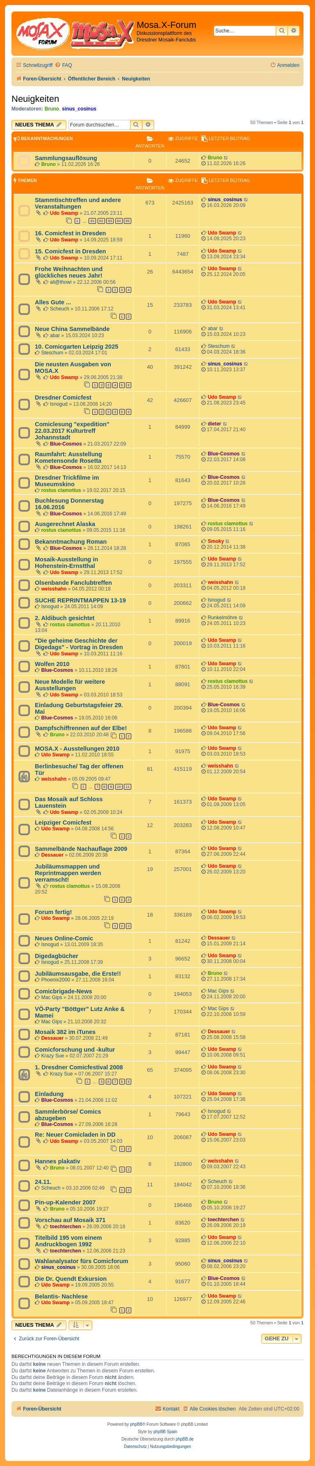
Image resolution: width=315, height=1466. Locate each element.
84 (119, 221)
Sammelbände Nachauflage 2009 (81, 849)
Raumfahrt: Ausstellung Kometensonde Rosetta (68, 457)
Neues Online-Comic (64, 938)
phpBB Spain (165, 1431)
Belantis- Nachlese (61, 1296)
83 (110, 221)
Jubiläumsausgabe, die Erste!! (78, 973)
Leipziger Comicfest (63, 822)
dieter (214, 424)
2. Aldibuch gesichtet (64, 618)
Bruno (52, 109)
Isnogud (59, 404)
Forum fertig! (53, 912)
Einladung (49, 1094)
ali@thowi (61, 282)
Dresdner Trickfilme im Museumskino (67, 480)
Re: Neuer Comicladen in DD (75, 1134)
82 (101, 221)
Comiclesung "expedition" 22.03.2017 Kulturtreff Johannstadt (72, 431)
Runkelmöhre (222, 617)
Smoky (216, 541)
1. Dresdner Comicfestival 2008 (79, 1067)
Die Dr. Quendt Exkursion (71, 1278)
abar (55, 335)
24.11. (43, 1182)
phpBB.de (185, 1439)
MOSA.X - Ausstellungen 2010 (77, 748)
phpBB (136, 1424)
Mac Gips (51, 997)
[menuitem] (63, 65)
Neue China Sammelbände (72, 329)
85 (128, 221)
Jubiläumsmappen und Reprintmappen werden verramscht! (68, 873)
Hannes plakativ (57, 1161)
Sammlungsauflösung (66, 158)
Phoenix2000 (55, 980)
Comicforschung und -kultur (75, 1049)
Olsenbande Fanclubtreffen (73, 582)
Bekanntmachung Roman (71, 541)
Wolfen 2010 (52, 664)
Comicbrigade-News (63, 991)
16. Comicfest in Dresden (70, 233)
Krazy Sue (52, 1056)
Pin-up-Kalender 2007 (65, 1202)
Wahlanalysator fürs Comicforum (81, 1261)
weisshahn (53, 589)
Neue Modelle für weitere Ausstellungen (70, 685)
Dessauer (52, 855)
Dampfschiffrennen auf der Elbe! (81, 728)
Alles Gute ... (53, 302)
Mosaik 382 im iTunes (65, 1032)
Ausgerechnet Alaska (65, 524)
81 (92, 221)
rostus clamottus (61, 490)
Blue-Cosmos (66, 444)
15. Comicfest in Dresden (70, 251)
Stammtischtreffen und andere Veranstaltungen (78, 203)
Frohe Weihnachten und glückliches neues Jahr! (69, 272)
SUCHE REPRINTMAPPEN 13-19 (80, 600)
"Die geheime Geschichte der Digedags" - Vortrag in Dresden (79, 643)
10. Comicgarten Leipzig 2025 (76, 346)
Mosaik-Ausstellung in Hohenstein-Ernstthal (66, 562)
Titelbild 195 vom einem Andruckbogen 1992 (68, 1241)
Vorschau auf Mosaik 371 (70, 1220)
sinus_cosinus (79, 109)
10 (119, 787)
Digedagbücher (56, 956)
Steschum (52, 353)
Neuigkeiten (35, 99)
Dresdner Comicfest (63, 397)
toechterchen (65, 1226)
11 (128, 787)
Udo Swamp (64, 213)
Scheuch (59, 309)
